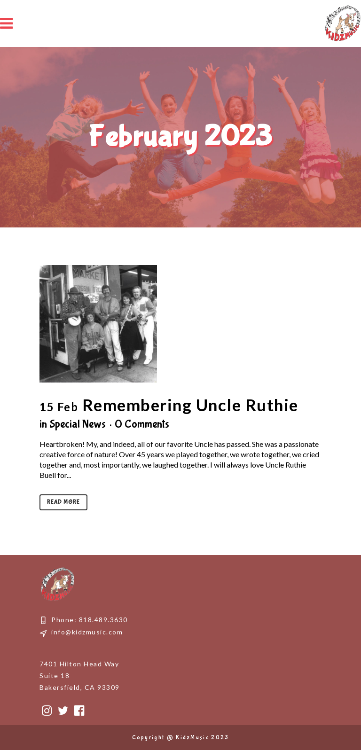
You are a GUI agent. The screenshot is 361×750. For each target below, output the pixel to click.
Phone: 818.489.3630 (89, 620)
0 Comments (142, 424)
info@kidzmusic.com (87, 632)
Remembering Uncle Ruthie (190, 404)
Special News (77, 424)
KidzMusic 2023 (202, 737)
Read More (63, 502)
